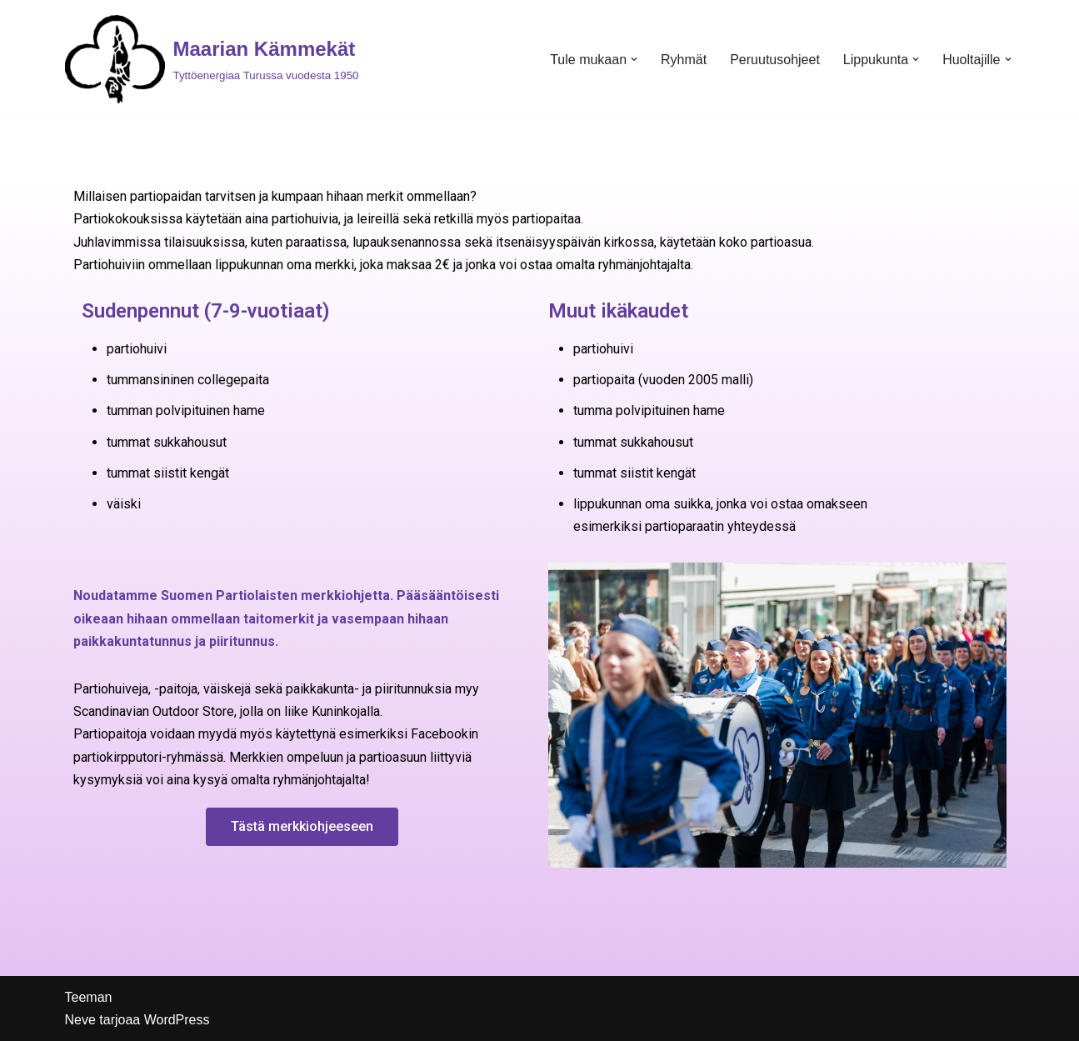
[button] (634, 59)
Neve (80, 1020)
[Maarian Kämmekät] (212, 59)
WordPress (177, 1020)
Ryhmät (684, 60)
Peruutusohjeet (775, 60)
